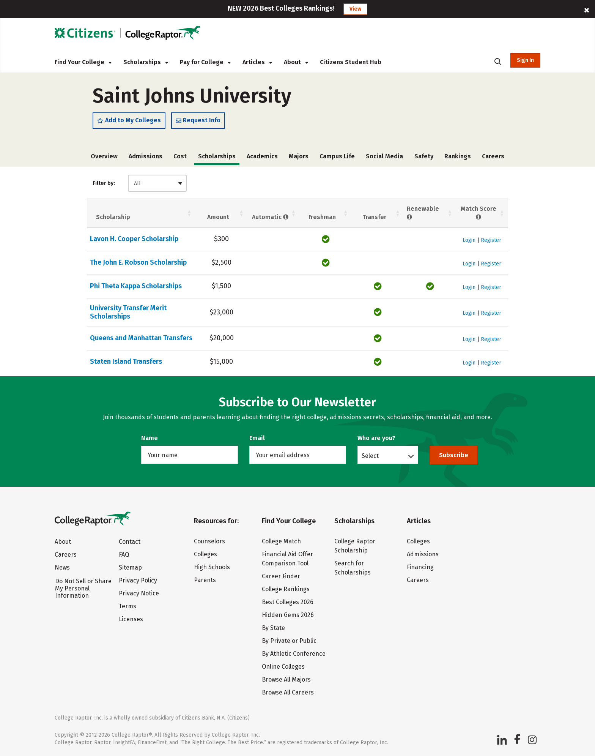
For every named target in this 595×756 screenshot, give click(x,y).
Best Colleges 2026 (287, 602)
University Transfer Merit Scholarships (128, 312)
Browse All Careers (288, 692)
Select (370, 455)
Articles (257, 62)
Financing (420, 567)
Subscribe (453, 455)
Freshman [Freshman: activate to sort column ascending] (322, 217)
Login (469, 240)
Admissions (145, 156)
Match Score (478, 213)
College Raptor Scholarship (354, 546)
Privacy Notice (139, 593)
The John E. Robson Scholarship (138, 262)
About (296, 62)
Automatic (270, 217)
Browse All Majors (286, 679)
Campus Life (337, 156)
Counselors (209, 541)
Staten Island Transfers (126, 361)
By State (273, 627)
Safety (423, 156)
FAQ (124, 554)
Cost (180, 156)
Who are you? (376, 438)
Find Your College (83, 62)
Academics (262, 156)
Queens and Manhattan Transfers (141, 338)
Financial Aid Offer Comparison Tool (287, 559)
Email (257, 438)
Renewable (423, 213)
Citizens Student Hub (350, 62)
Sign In (525, 60)
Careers (493, 156)
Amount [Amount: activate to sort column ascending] (218, 217)
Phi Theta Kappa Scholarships (136, 286)
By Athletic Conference (294, 653)
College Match (281, 541)
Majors (299, 156)
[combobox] (157, 183)
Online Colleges (283, 666)
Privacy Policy (138, 580)
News (62, 567)
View (355, 9)
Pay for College (205, 62)
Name (149, 438)
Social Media (384, 156)
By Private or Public (289, 640)
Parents (205, 580)
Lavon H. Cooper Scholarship (134, 239)
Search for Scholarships (352, 568)
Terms (127, 606)
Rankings (457, 156)
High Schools (212, 567)
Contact (129, 541)
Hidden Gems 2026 (288, 615)
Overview (104, 156)
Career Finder (281, 576)
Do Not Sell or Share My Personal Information (83, 588)
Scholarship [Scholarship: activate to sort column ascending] (113, 217)
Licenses (131, 619)
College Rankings (286, 589)
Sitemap (130, 567)
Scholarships (145, 62)
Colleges (205, 554)
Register (491, 240)
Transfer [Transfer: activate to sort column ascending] (374, 217)
